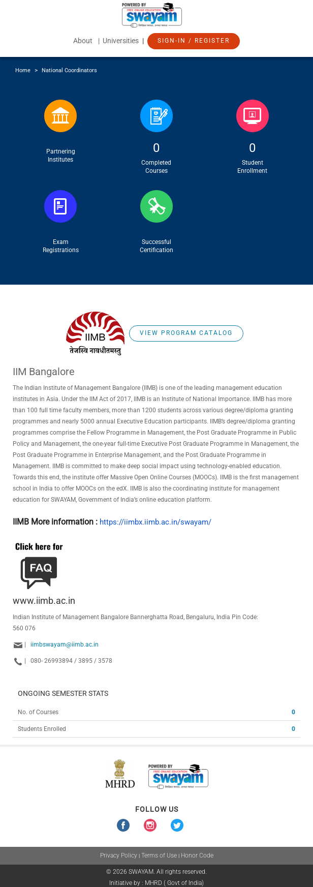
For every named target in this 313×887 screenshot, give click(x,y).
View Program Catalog (186, 333)
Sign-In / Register (194, 40)
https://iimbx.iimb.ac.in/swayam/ (155, 522)
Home (22, 70)
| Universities (119, 41)
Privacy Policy (118, 855)
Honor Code (197, 855)
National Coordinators (69, 70)
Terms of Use (159, 855)
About (82, 41)
